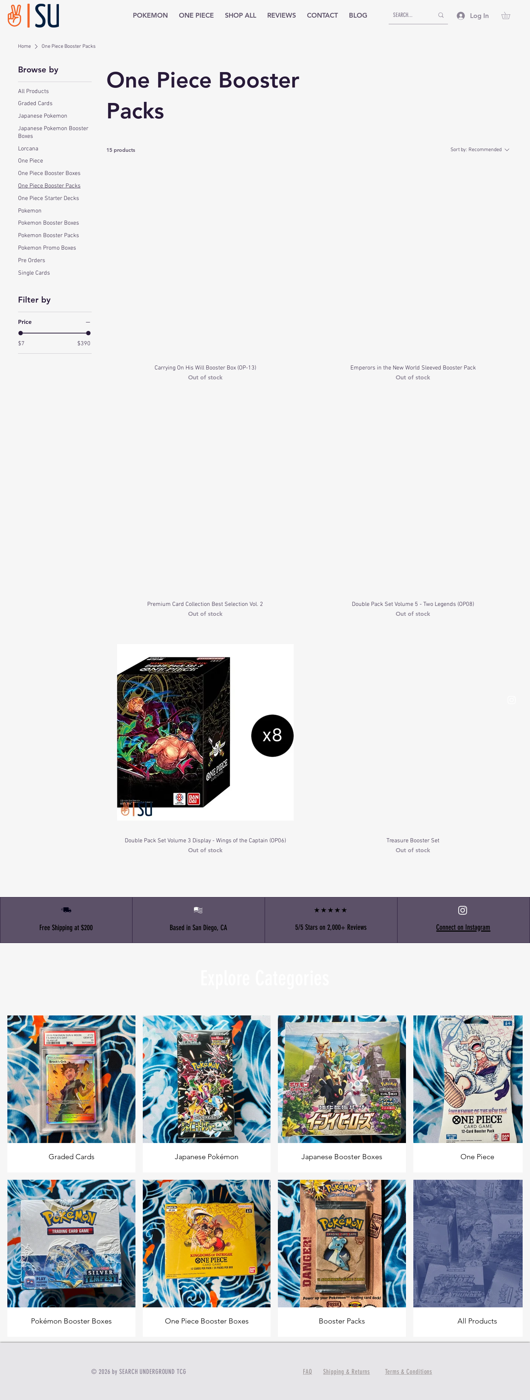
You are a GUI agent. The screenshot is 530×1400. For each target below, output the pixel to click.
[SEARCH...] (408, 15)
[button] (509, 15)
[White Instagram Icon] (511, 700)
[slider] (20, 333)
